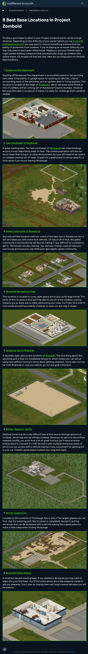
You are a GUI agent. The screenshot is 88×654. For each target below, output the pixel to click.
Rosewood (44, 84)
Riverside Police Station (18, 573)
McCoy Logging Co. (16, 513)
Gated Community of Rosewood (23, 231)
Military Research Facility (19, 429)
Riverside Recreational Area (20, 291)
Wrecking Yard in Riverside (20, 350)
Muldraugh (55, 148)
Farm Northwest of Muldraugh (22, 143)
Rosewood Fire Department (19, 70)
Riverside (50, 355)
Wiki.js (71, 652)
